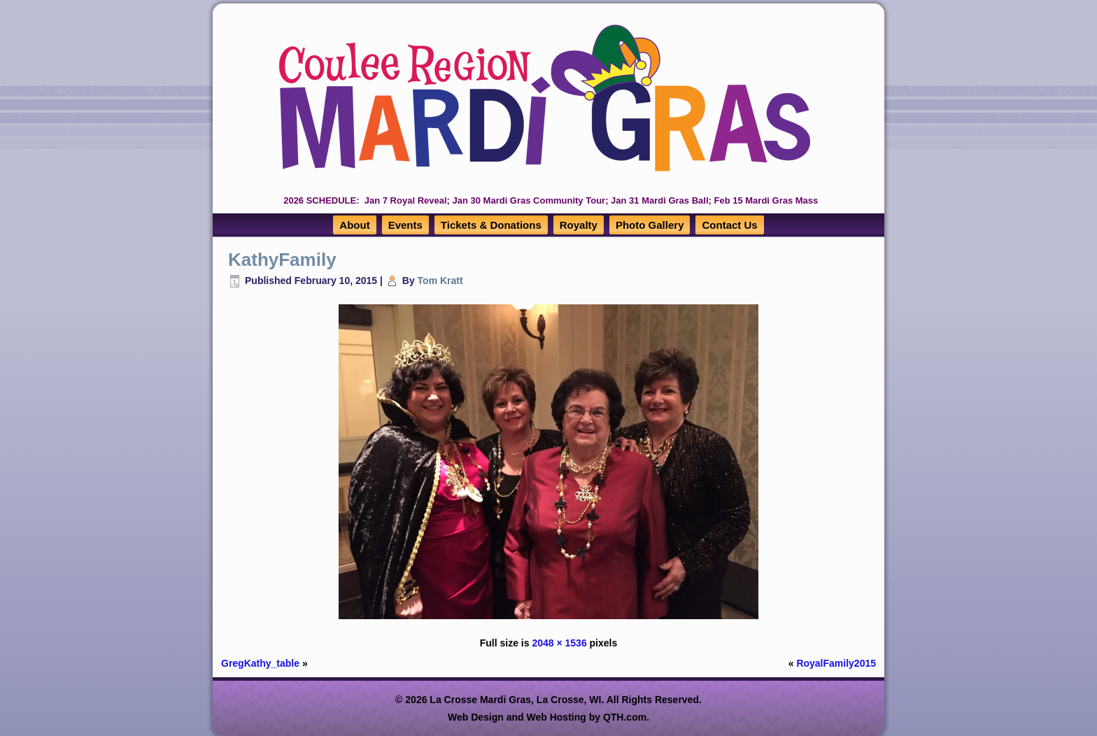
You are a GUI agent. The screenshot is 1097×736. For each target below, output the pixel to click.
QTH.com (624, 717)
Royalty (578, 225)
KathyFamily (282, 259)
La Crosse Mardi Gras (480, 699)
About (354, 225)
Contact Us (729, 225)
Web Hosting (556, 717)
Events (405, 225)
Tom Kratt (440, 280)
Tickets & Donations (491, 225)
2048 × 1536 (559, 643)
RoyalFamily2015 (836, 663)
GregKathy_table (260, 663)
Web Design (476, 717)
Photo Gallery (650, 225)
